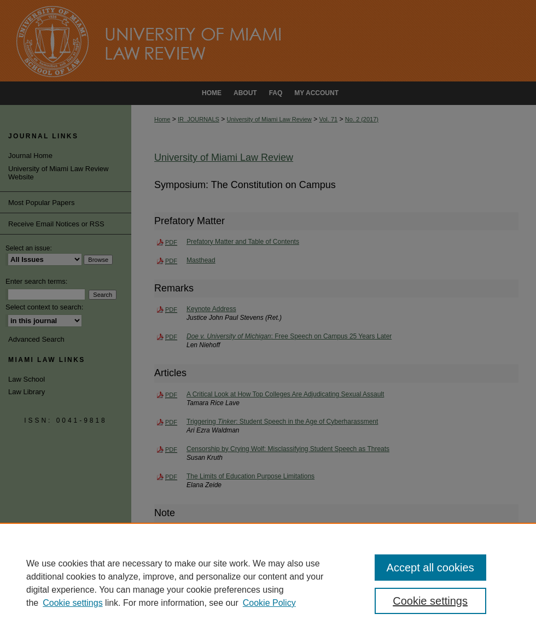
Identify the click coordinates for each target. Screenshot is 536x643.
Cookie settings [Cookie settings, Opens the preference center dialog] (430, 601)
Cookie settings (72, 602)
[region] (268, 583)
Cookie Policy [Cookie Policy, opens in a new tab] (269, 602)
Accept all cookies (430, 568)
